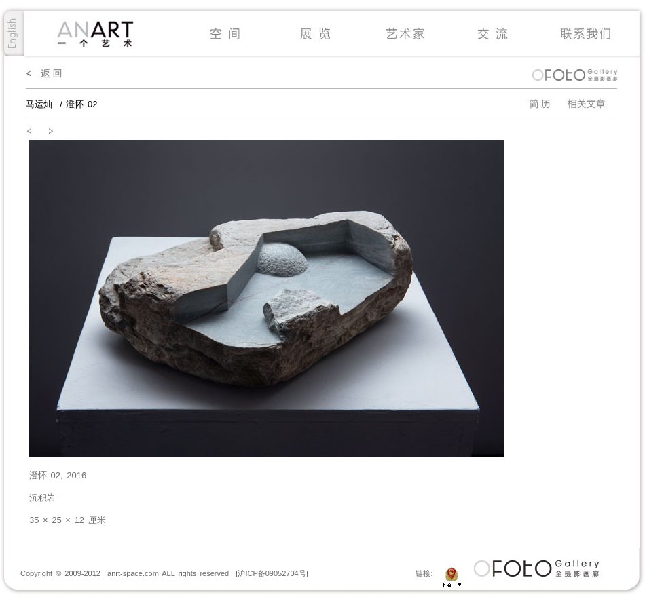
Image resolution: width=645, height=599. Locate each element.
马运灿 (41, 104)
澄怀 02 (81, 104)
